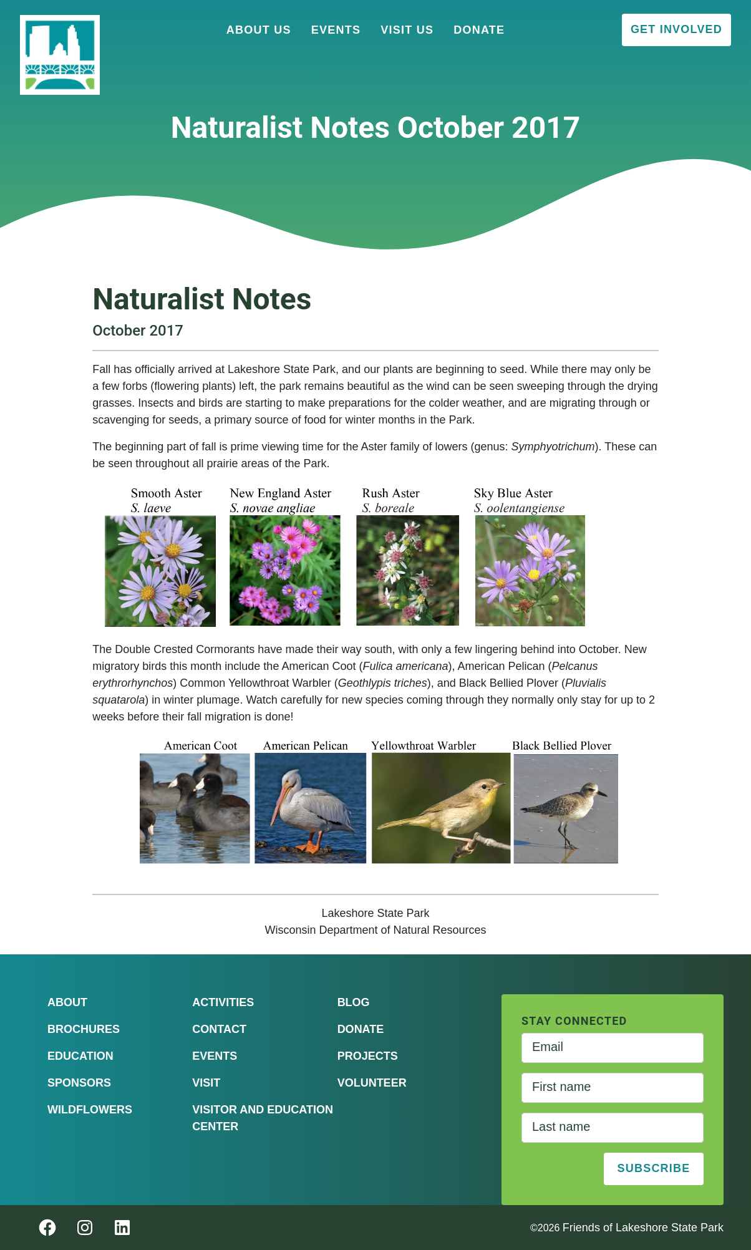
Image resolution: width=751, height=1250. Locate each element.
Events (336, 30)
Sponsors (79, 1083)
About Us (258, 30)
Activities (223, 1002)
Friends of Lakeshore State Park (643, 1227)
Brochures (83, 1029)
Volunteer (372, 1083)
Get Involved (676, 29)
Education (80, 1056)
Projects (367, 1056)
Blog (353, 1002)
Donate (479, 30)
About (67, 1002)
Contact (219, 1029)
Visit (206, 1083)
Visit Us (407, 30)
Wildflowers (89, 1109)
